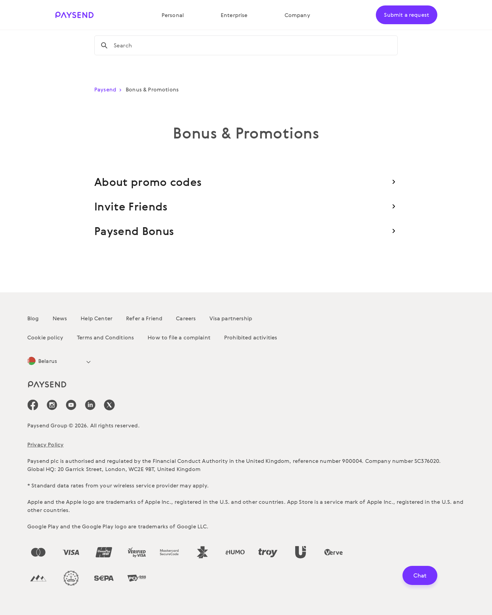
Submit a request (406, 14)
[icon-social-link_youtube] (71, 404)
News (60, 318)
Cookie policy (45, 337)
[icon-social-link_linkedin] (90, 404)
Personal (173, 15)
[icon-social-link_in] (51, 404)
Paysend (109, 89)
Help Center (96, 318)
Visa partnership (230, 318)
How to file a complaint (179, 337)
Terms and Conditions (105, 337)
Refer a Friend (144, 318)
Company (297, 15)
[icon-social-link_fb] (32, 404)
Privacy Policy (45, 444)
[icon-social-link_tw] (109, 404)
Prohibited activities (250, 337)
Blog (33, 318)
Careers (186, 318)
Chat (419, 575)
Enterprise (234, 15)
